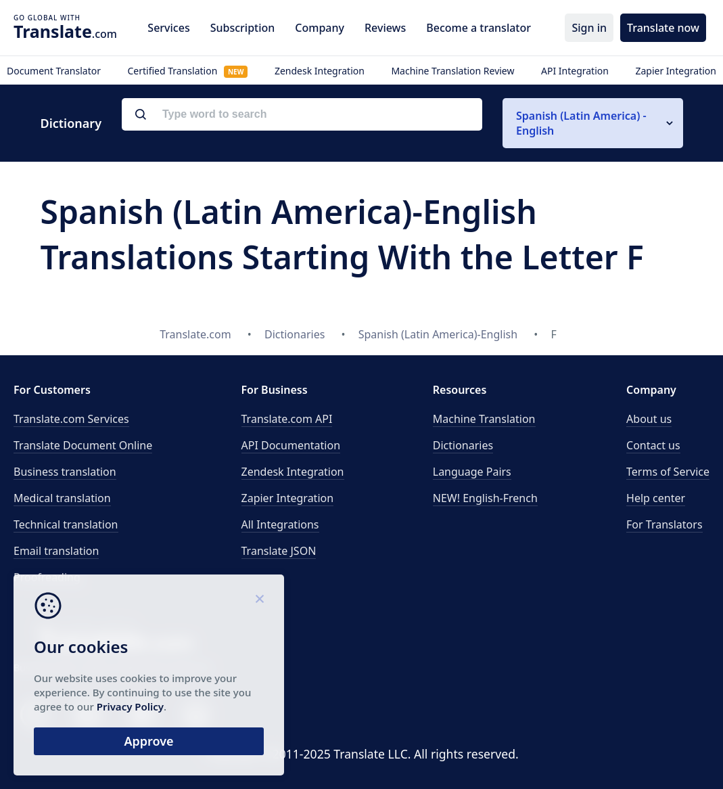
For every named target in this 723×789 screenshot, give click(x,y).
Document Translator (54, 70)
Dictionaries (463, 445)
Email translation (56, 550)
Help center (655, 498)
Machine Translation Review (452, 70)
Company (319, 27)
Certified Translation (187, 70)
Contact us (653, 445)
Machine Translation (484, 418)
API (287, 418)
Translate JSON (279, 550)
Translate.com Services (71, 418)
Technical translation (66, 524)
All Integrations (280, 524)
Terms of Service (667, 471)
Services (168, 27)
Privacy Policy (130, 706)
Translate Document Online (83, 445)
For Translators (664, 524)
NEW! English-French (485, 498)
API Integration (575, 70)
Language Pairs (472, 471)
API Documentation (291, 445)
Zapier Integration (675, 70)
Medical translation (62, 498)
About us (649, 418)
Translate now (663, 27)
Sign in (589, 27)
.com (65, 31)
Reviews (385, 27)
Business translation (65, 471)
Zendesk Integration (320, 70)
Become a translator (478, 27)
